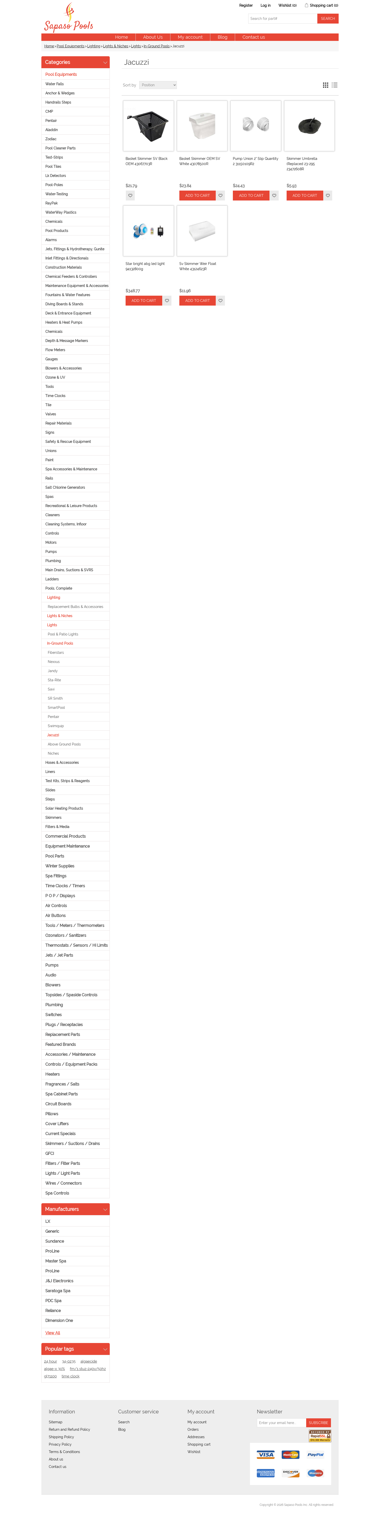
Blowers (52, 985)
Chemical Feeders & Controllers (71, 277)
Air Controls (56, 905)
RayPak (51, 203)
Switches (53, 1014)
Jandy (53, 671)
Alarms (51, 240)
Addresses (196, 1437)
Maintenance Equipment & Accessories (77, 286)
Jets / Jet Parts (59, 955)
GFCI (49, 1153)
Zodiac (50, 139)
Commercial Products (65, 836)
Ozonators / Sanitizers (65, 935)
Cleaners (52, 515)
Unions (50, 451)
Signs (49, 432)
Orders (193, 1429)
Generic (52, 1231)
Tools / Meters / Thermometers (74, 925)
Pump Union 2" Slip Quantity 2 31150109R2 (255, 161)
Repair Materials (58, 423)
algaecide (89, 1361)
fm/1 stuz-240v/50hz (88, 1369)
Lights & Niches (115, 46)
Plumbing (53, 561)
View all (52, 1333)
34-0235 (69, 1361)
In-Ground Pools (157, 46)
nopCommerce (73, 1505)
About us (56, 1459)
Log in (266, 5)
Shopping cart (199, 1444)
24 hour (50, 1361)
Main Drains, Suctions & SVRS (69, 570)
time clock (71, 1376)
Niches (53, 753)
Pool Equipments (70, 46)
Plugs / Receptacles (64, 1024)
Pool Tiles (53, 167)
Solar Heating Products (64, 808)
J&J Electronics (59, 1281)
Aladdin (51, 130)
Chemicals (53, 222)
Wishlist (194, 1452)
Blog (222, 37)
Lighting (93, 46)
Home (121, 37)
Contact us (254, 37)
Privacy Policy (60, 1444)
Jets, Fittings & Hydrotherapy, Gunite (74, 249)
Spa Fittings (55, 876)
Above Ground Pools (64, 744)
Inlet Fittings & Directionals (66, 258)
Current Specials (60, 1133)
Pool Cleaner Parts (60, 148)
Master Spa (55, 1261)
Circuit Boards (58, 1104)
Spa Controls (57, 1193)
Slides (50, 790)
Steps (50, 799)
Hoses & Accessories (62, 763)
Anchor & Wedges (60, 93)
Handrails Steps (58, 102)
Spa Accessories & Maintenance (71, 469)
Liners (50, 772)
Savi (51, 689)
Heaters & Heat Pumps (63, 322)
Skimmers (53, 818)
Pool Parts (54, 856)
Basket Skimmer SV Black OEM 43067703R (146, 161)
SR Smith (55, 698)
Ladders (52, 579)
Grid (325, 85)
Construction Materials (63, 267)
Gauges (51, 359)
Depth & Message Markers (66, 341)
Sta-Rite (54, 680)
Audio (50, 975)
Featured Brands (60, 1044)
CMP (49, 112)
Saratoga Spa (57, 1290)
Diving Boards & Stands (64, 304)
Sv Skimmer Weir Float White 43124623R (197, 266)
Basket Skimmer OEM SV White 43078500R (199, 161)
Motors (50, 542)
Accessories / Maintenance (70, 1054)
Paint (49, 460)
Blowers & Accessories (63, 368)
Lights (136, 46)
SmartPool (56, 708)
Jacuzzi (53, 735)
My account (190, 37)
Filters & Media (57, 827)
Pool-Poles (54, 185)
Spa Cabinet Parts (61, 1094)
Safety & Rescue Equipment (68, 442)
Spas (49, 497)
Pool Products (56, 231)
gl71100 (50, 1376)
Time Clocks (55, 396)
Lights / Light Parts (62, 1173)
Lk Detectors (55, 176)
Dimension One (59, 1320)
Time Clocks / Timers (65, 886)
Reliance (53, 1310)
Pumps (51, 552)
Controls (52, 533)
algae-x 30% (54, 1369)
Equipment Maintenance (67, 846)
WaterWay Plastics (60, 212)
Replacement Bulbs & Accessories (75, 607)
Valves (50, 414)
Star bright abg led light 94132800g (145, 266)
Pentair (51, 121)
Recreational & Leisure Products (71, 506)
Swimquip (56, 726)
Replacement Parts (62, 1034)
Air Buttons (55, 915)
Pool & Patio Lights (63, 634)
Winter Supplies (59, 866)
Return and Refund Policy (69, 1429)
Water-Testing (56, 194)
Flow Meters (55, 350)
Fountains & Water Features (67, 295)
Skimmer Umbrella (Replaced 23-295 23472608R (302, 164)
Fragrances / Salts (62, 1084)
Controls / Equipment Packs (71, 1064)
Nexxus (54, 662)
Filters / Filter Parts (62, 1163)
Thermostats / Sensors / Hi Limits (76, 945)
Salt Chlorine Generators (65, 487)
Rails (49, 478)
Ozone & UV (55, 377)
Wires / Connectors (63, 1183)
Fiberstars (56, 653)
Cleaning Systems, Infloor (65, 524)
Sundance (54, 1241)
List (334, 85)
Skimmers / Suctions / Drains (72, 1143)
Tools (49, 387)
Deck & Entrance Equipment (68, 313)
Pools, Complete (58, 588)
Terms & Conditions (64, 1452)
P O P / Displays (60, 895)
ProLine (52, 1251)
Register (246, 5)
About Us (153, 37)
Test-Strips (54, 157)
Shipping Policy (61, 1437)
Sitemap (55, 1422)
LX (47, 1221)
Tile (48, 405)
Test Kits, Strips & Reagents (67, 781)
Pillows (51, 1114)
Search (124, 1422)
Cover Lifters (57, 1123)
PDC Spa (53, 1300)
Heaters (52, 1074)
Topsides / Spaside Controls (71, 995)
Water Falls (54, 84)
